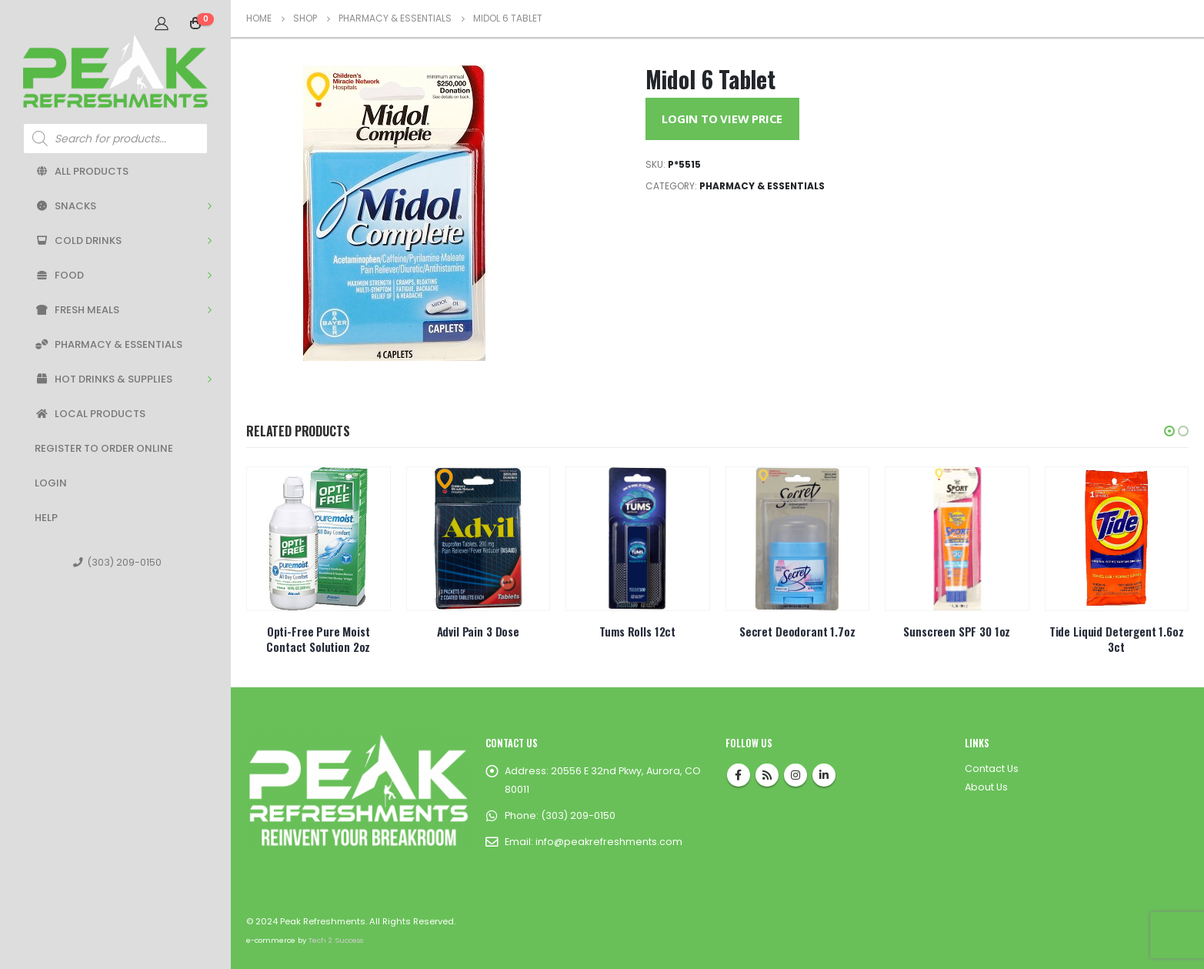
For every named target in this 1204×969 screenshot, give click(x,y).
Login (51, 483)
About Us (986, 787)
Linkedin (823, 775)
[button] (1169, 431)
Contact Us (992, 768)
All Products (81, 171)
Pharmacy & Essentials (108, 344)
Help (46, 517)
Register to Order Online (104, 448)
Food (59, 275)
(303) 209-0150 (117, 562)
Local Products (90, 413)
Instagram (795, 775)
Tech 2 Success (336, 940)
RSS (767, 775)
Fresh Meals (77, 309)
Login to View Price (722, 118)
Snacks (65, 206)
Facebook (738, 775)
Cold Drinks (78, 240)
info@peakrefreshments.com (608, 841)
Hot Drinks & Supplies (103, 379)
